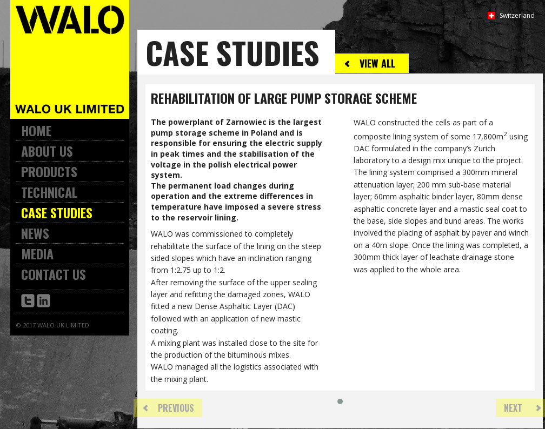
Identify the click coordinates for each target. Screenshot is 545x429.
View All (377, 63)
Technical (49, 192)
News (35, 233)
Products (49, 171)
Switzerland (517, 15)
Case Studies (56, 212)
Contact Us (53, 274)
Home (36, 130)
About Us (47, 150)
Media (37, 253)
